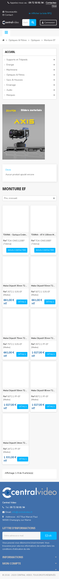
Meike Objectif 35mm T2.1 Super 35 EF (15, 286)
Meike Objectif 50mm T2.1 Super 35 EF (43, 286)
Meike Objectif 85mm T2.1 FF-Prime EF (43, 390)
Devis (8, 169)
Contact (7, 14)
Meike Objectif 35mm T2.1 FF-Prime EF (43, 338)
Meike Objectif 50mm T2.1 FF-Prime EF (15, 390)
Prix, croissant (10, 198)
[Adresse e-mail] (21, 536)
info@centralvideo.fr (22, 512)
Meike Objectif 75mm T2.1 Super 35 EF (15, 338)
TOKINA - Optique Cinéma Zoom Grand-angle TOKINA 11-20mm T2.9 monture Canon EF (15, 234)
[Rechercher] (29, 22)
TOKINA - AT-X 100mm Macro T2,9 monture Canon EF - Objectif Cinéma (43, 234)
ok (48, 535)
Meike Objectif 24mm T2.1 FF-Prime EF (15, 443)
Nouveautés (9, 11)
